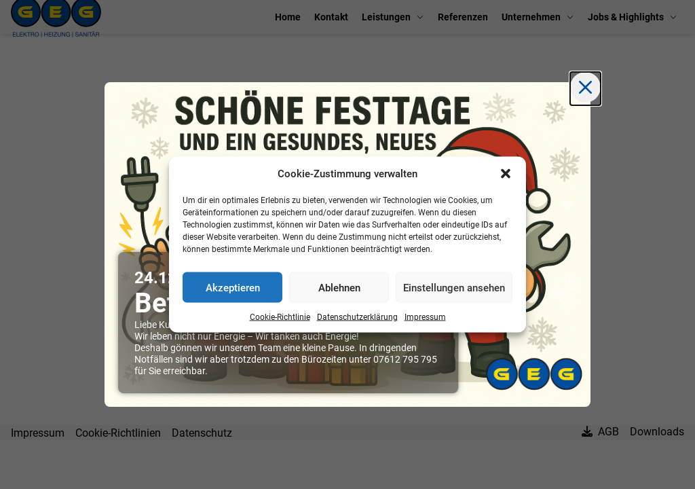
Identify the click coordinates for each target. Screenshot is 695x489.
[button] (505, 174)
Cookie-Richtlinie (280, 317)
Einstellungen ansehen (454, 287)
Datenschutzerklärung (357, 317)
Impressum (425, 317)
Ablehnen (339, 287)
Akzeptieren (233, 287)
